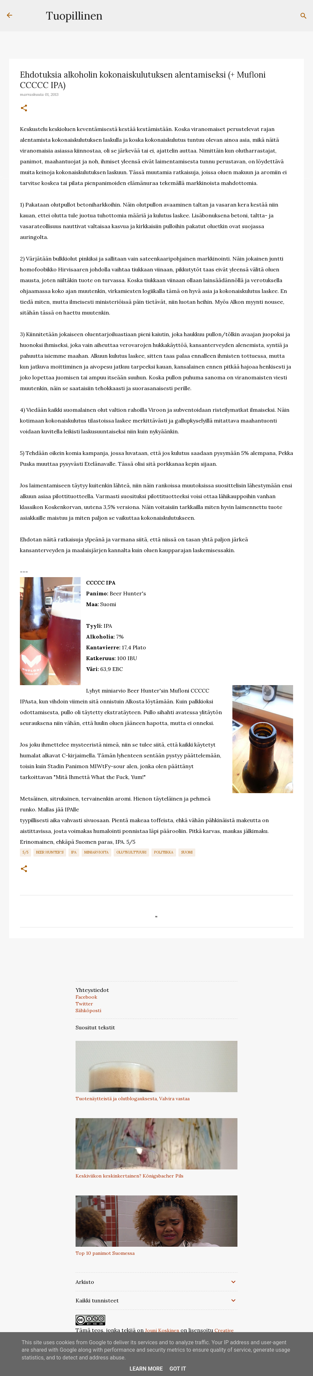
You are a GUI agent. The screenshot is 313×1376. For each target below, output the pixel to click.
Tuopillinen (74, 16)
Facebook (86, 997)
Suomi (187, 852)
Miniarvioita (96, 852)
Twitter (84, 1004)
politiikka (163, 852)
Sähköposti (88, 1010)
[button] (24, 108)
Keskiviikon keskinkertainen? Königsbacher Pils (129, 1176)
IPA (74, 852)
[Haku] (304, 16)
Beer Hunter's (49, 852)
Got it (177, 1369)
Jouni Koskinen (162, 1330)
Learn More (146, 1369)
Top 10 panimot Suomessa (105, 1253)
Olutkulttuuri (131, 852)
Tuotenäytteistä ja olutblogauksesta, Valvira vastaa (133, 1099)
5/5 (25, 852)
